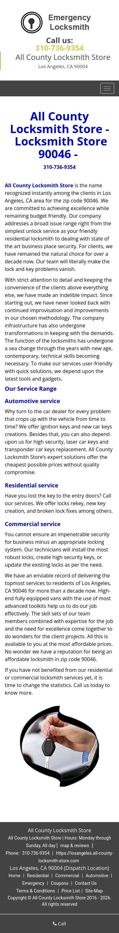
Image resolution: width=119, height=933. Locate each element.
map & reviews (75, 845)
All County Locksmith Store (39, 185)
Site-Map (94, 890)
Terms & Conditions (35, 890)
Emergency (33, 883)
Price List (71, 890)
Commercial (67, 875)
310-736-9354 (59, 47)
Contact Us (86, 883)
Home (15, 875)
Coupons (60, 883)
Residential (38, 875)
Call (59, 923)
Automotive (97, 875)
